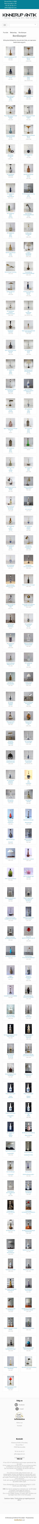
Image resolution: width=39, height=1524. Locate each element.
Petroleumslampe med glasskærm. (10, 1387)
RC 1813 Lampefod (28, 782)
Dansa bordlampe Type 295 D (28, 487)
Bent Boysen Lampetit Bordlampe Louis (28, 215)
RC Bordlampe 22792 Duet (28, 351)
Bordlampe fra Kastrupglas (28, 1289)
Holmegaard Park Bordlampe (10, 1211)
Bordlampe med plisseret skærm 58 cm (28, 371)
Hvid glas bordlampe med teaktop (28, 918)
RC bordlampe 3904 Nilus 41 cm (28, 78)
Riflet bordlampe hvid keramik (28, 644)
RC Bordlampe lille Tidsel (28, 1114)
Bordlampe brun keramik (10, 683)
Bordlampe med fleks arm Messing (28, 547)
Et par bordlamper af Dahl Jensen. (10, 1328)
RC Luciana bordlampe (10, 800)
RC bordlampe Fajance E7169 (10, 645)
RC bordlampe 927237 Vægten (28, 527)
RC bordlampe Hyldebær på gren (10, 585)
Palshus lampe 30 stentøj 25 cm (10, 469)
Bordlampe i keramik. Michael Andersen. (28, 1348)
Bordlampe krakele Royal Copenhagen (28, 1231)
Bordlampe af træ (10, 1230)
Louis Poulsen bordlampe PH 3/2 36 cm (28, 58)
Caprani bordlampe (10, 858)
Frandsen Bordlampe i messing (10, 742)
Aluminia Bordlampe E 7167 (28, 977)
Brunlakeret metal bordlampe (10, 1309)
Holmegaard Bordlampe (28, 1192)
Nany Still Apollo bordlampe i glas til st (28, 938)
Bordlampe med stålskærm (28, 1074)
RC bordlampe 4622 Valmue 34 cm (10, 1134)
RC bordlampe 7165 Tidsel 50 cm (10, 371)
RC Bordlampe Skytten (28, 312)
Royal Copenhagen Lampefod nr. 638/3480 (10, 918)
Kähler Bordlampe (28, 1016)
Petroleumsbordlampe (28, 1328)
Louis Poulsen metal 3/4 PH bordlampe (10, 1251)
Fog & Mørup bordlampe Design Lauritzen (28, 605)
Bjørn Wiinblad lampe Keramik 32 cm (10, 351)
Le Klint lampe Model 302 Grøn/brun (10, 625)
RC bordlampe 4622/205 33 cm (28, 625)
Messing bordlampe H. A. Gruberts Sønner (28, 1055)
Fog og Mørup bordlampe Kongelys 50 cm (10, 117)
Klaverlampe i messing (10, 272)
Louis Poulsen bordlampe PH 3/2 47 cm (28, 136)
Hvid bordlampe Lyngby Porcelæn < (28, 1154)
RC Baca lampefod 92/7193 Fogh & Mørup (10, 1035)
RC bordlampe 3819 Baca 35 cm (10, 449)
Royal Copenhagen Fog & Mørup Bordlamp (28, 899)
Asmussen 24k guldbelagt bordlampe (10, 1367)
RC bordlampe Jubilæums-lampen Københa (28, 391)
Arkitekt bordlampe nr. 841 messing (10, 410)
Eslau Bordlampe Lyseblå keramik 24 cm (10, 136)
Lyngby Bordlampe (10, 1269)
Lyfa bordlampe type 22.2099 (28, 876)
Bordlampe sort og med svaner (28, 565)
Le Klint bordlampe (28, 448)
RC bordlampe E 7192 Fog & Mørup (10, 195)
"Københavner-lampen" (28, 1250)
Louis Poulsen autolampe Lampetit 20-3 (28, 117)
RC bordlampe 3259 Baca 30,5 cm (10, 215)
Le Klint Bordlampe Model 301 (28, 254)
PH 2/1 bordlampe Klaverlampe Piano (28, 703)
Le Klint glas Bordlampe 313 (28, 234)
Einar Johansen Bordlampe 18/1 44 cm (11, 98)
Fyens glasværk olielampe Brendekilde (28, 331)
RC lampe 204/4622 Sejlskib (10, 703)
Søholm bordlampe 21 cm (10, 77)
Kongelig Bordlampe (28, 1269)
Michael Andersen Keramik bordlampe (28, 996)
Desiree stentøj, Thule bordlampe (10, 1074)
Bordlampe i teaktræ (28, 859)
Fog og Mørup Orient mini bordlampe (28, 272)
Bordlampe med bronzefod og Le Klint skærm (28, 1309)
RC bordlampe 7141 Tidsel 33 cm (28, 410)
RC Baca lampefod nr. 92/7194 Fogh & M (28, 1036)
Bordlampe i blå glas (10, 956)
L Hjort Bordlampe (10, 976)
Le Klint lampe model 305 (28, 683)
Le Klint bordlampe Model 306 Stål (10, 606)
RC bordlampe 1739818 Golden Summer (10, 312)
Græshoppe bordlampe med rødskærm (28, 1211)
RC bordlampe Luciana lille (28, 741)
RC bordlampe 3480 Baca (28, 469)
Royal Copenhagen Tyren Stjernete (10, 1095)
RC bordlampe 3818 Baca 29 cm (28, 430)
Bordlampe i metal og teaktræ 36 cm (10, 488)
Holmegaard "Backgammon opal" (10, 1348)
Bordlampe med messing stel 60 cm (28, 195)
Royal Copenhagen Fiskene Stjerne (28, 1095)
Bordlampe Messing (10, 331)
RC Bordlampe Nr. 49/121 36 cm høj (10, 1056)
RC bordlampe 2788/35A (10, 174)
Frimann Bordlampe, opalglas (10, 898)
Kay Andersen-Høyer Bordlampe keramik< (10, 391)
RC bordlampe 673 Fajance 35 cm (10, 528)
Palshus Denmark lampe (28, 585)
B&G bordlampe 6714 (28, 155)
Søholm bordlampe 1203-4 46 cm (28, 175)
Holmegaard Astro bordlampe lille (10, 1193)
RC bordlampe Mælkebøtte (28, 761)
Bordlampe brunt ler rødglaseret (10, 821)
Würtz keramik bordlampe (10, 722)
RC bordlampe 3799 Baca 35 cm (10, 234)
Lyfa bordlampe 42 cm (11, 292)
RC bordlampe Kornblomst (10, 565)
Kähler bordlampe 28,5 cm (28, 96)
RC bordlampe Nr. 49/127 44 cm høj (10, 508)
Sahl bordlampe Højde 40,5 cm (11, 663)
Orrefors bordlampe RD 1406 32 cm (28, 293)
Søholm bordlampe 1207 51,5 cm (10, 57)
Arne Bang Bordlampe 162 (10, 156)
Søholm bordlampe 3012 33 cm (10, 254)
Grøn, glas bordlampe (10, 878)
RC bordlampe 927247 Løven (10, 547)
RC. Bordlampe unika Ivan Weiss (10, 1016)
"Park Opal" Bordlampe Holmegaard (10, 1289)
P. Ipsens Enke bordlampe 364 (28, 723)
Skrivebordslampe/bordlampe (29, 1367)
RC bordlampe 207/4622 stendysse (10, 782)
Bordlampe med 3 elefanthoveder (10, 761)
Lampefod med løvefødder (10, 996)
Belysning (13, 32)
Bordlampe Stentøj (28, 801)
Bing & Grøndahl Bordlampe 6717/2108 (10, 937)
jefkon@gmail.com (19, 1454)
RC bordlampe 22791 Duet (28, 664)
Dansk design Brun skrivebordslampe (28, 956)
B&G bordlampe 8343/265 (28, 840)
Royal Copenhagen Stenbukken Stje (10, 1115)
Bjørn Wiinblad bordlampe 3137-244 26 (10, 430)
